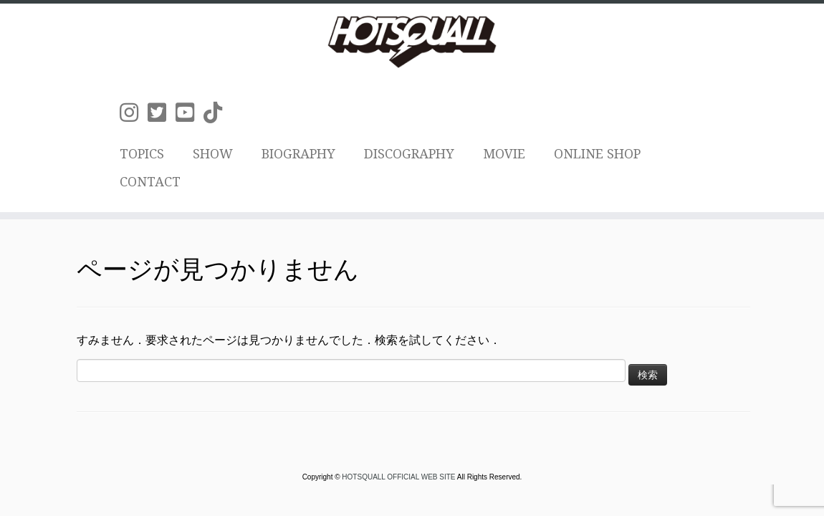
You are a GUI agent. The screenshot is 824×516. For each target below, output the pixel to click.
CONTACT (150, 181)
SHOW (213, 153)
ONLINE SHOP (597, 153)
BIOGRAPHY (298, 153)
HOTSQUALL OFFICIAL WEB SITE (399, 477)
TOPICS (142, 153)
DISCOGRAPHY (409, 153)
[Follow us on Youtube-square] (189, 113)
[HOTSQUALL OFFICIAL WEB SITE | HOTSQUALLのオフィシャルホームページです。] (412, 41)
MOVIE (504, 153)
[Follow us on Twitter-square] (162, 113)
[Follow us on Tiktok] (217, 113)
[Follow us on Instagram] (134, 113)
